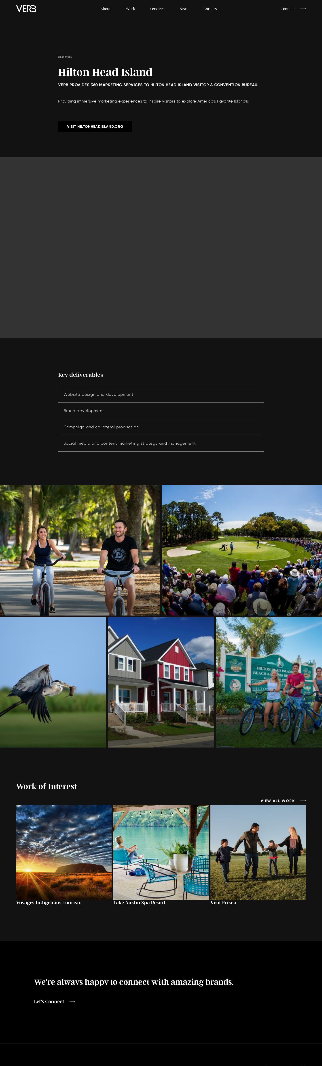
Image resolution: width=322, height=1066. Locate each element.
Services (157, 8)
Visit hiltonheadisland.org (95, 126)
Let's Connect (49, 1001)
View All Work (278, 801)
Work (130, 8)
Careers (210, 8)
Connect (288, 8)
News (184, 8)
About (105, 8)
